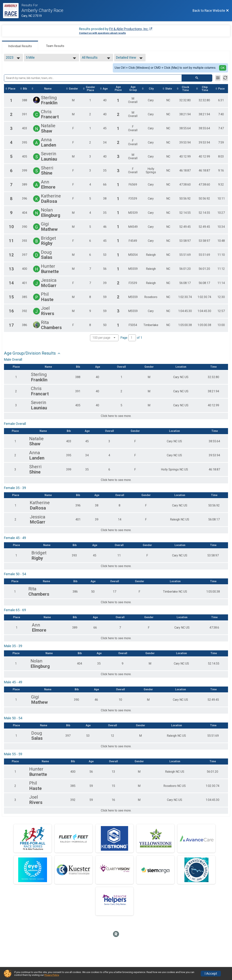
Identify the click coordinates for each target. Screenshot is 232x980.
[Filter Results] (218, 78)
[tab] (20, 46)
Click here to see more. (116, 416)
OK (223, 68)
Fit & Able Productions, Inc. (129, 29)
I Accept (211, 973)
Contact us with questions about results (102, 33)
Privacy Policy (51, 975)
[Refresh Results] (225, 78)
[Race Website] (12, 10)
